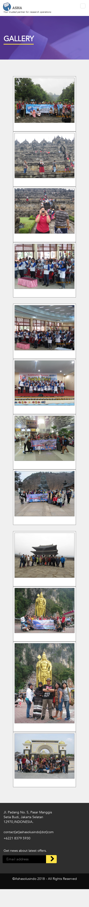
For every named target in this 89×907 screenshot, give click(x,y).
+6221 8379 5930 (17, 838)
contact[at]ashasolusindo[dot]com (29, 832)
